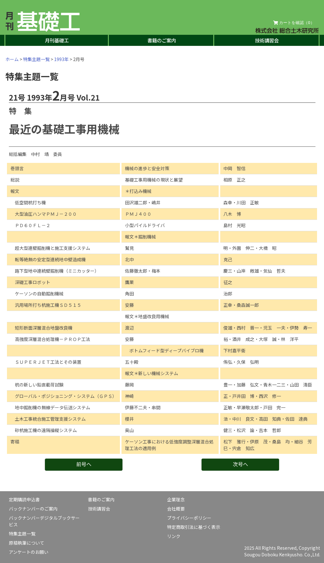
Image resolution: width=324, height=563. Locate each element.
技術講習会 (267, 40)
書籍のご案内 (161, 40)
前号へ (83, 464)
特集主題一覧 (36, 59)
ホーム (12, 59)
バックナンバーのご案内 (33, 508)
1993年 (61, 59)
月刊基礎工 (57, 40)
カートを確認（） (294, 23)
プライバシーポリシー (189, 518)
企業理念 (176, 499)
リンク (173, 536)
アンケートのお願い (28, 552)
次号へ (240, 464)
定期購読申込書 (24, 499)
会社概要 (176, 508)
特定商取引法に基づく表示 (193, 527)
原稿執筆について (26, 543)
